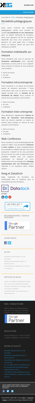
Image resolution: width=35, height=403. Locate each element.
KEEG (13, 17)
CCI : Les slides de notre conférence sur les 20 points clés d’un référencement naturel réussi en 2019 (17, 367)
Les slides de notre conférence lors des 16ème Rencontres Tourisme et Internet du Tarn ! (17, 374)
